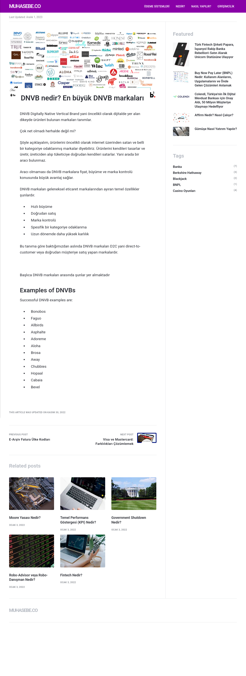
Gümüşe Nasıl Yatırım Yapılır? (211, 137)
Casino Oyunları (184, 198)
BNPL (177, 192)
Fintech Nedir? (71, 577)
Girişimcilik (226, 6)
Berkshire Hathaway (187, 179)
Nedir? (180, 6)
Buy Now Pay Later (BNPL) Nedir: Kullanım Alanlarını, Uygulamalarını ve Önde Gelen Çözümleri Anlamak (214, 79)
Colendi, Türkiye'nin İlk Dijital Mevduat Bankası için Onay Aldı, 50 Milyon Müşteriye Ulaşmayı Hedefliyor (215, 103)
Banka (177, 173)
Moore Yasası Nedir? (25, 519)
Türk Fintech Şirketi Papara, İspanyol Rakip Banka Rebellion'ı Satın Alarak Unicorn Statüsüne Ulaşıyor (215, 51)
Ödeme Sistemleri (156, 6)
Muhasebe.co (26, 6)
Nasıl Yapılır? (201, 6)
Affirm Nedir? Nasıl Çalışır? (215, 121)
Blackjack (180, 185)
